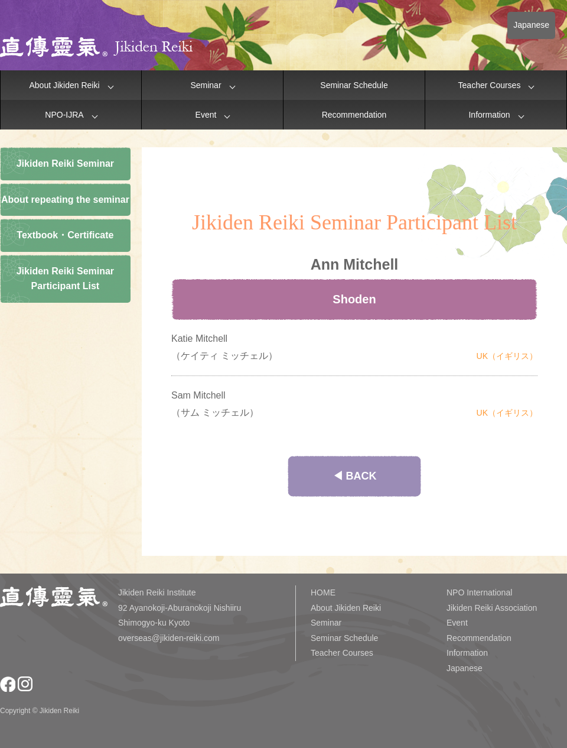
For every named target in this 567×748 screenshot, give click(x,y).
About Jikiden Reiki (64, 85)
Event (206, 114)
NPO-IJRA (64, 114)
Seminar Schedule (353, 85)
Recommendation (354, 114)
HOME (323, 592)
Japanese (531, 25)
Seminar (205, 85)
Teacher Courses (489, 85)
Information (489, 114)
